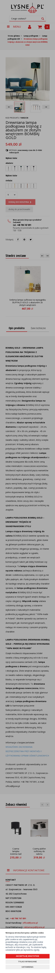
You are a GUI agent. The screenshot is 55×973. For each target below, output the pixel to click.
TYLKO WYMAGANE (27, 961)
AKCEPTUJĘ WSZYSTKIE (27, 956)
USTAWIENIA (27, 967)
